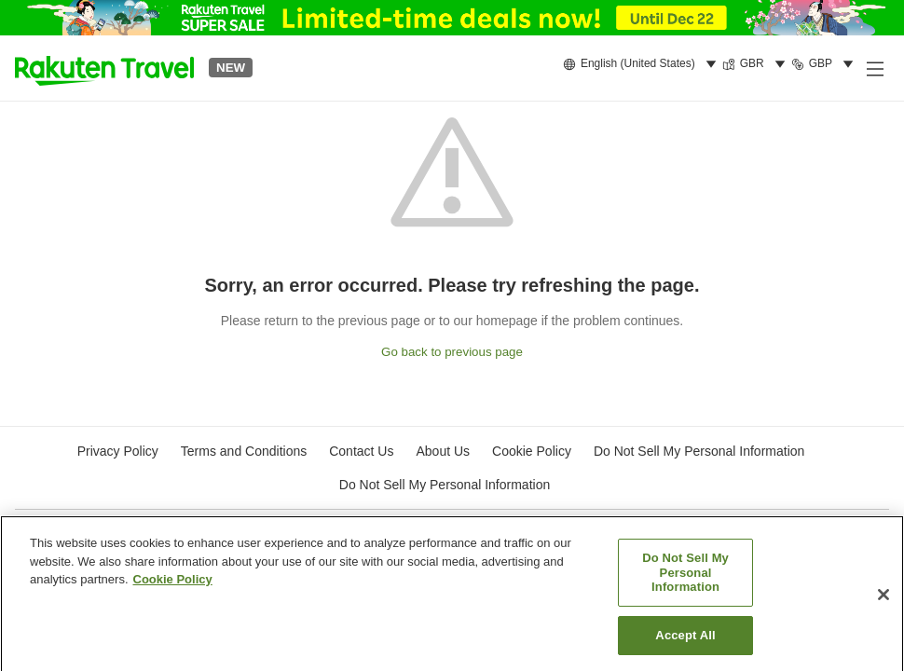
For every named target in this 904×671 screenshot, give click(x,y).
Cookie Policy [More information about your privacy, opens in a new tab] (172, 584)
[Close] (883, 598)
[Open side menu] (874, 68)
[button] (104, 68)
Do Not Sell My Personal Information (444, 484)
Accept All (685, 640)
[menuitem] (642, 64)
